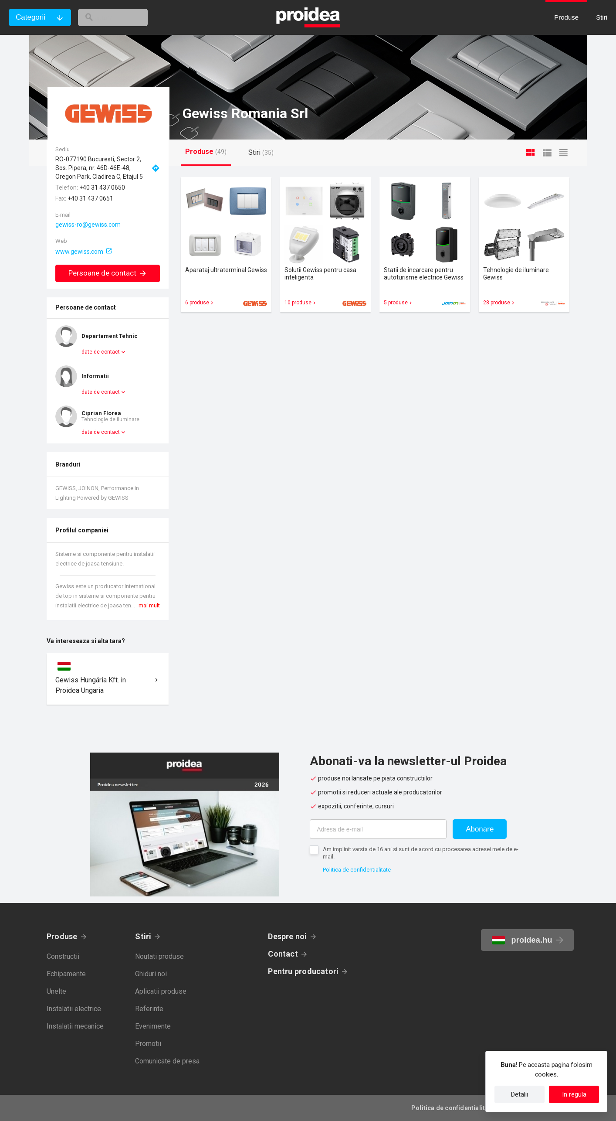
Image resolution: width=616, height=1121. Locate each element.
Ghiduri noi (151, 974)
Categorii (30, 17)
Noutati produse (159, 956)
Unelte (56, 991)
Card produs (226, 244)
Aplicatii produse (160, 991)
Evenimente (153, 1026)
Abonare (480, 829)
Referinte (149, 1009)
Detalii (519, 1094)
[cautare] (125, 17)
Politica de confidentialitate (357, 869)
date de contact (100, 352)
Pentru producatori (303, 971)
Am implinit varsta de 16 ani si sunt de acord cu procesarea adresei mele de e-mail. (420, 853)
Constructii (63, 956)
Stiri (143, 936)
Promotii (148, 1043)
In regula (574, 1094)
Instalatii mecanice (75, 1026)
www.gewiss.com (79, 251)
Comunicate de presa (167, 1061)
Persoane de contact (107, 273)
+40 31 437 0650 (102, 187)
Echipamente (66, 974)
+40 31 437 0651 (90, 198)
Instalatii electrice (74, 1009)
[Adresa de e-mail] (378, 829)
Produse (62, 936)
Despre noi (287, 936)
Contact (283, 953)
